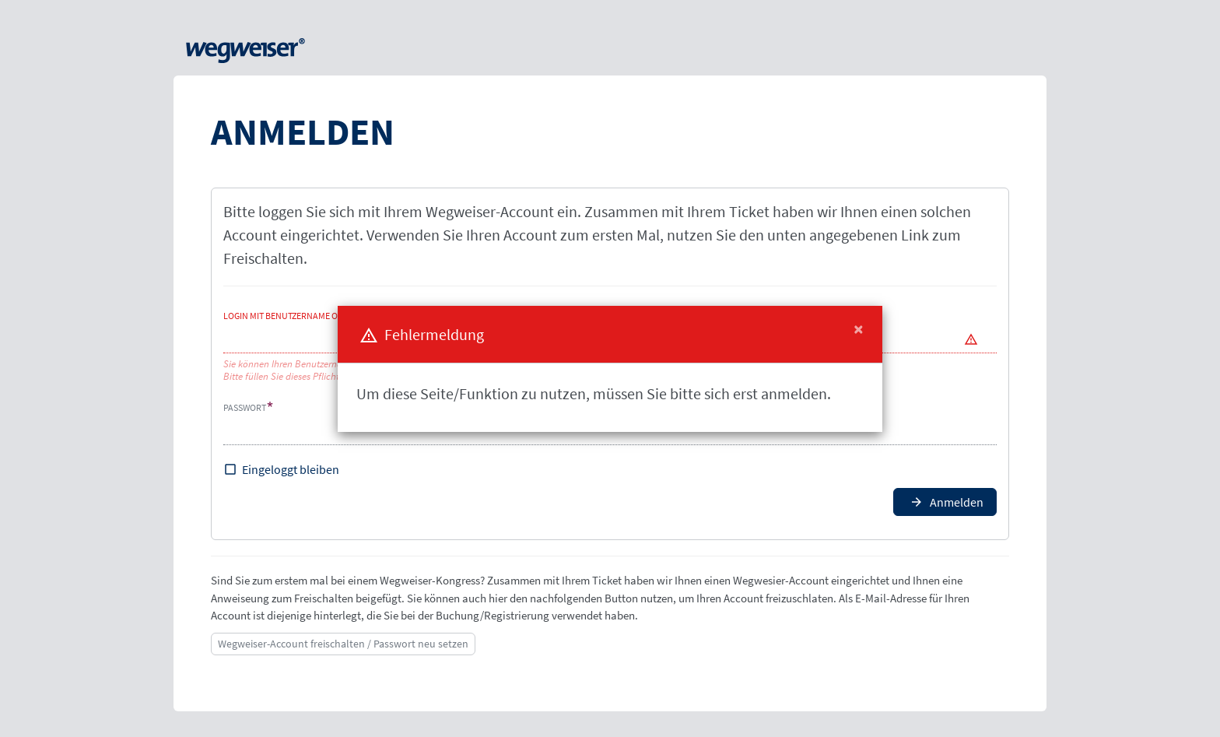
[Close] (859, 329)
